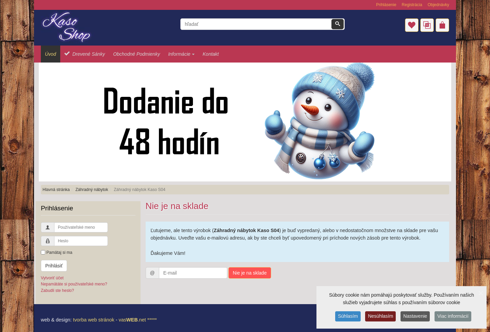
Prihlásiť (54, 265)
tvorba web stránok (93, 319)
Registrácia (412, 4)
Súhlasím (348, 317)
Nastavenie (415, 317)
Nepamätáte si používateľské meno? (74, 284)
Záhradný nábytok (92, 189)
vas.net (132, 319)
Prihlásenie (386, 4)
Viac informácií (453, 317)
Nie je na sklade (250, 273)
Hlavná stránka (56, 189)
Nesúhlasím (380, 317)
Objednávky (438, 4)
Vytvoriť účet (52, 278)
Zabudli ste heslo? (57, 290)
